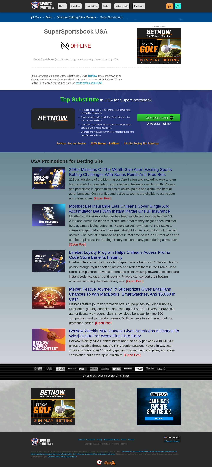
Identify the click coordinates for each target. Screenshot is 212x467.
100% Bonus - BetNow (169, 122)
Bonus (62, 6)
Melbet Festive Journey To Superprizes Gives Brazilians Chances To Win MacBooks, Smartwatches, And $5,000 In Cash (122, 294)
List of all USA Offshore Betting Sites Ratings (106, 376)
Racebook (138, 6)
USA (36, 17)
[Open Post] (102, 198)
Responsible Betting (112, 439)
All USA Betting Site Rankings (141, 153)
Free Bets (75, 6)
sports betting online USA (89, 83)
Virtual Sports (122, 6)
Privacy (99, 439)
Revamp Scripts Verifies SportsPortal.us (62, 457)
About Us (81, 439)
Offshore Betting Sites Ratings (76, 17)
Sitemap (131, 439)
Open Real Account (167, 117)
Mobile (106, 6)
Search (123, 439)
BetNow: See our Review (71, 153)
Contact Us (90, 439)
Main (49, 17)
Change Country (172, 441)
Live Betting (91, 6)
